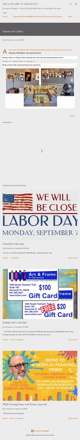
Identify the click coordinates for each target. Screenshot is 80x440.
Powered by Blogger (40, 431)
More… (70, 16)
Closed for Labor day (13, 243)
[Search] (71, 4)
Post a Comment (16, 340)
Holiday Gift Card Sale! (15, 322)
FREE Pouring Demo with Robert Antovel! (25, 404)
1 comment (14, 258)
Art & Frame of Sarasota (20, 4)
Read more (72, 258)
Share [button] (72, 116)
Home (5, 16)
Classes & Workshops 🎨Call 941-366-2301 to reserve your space (37, 16)
